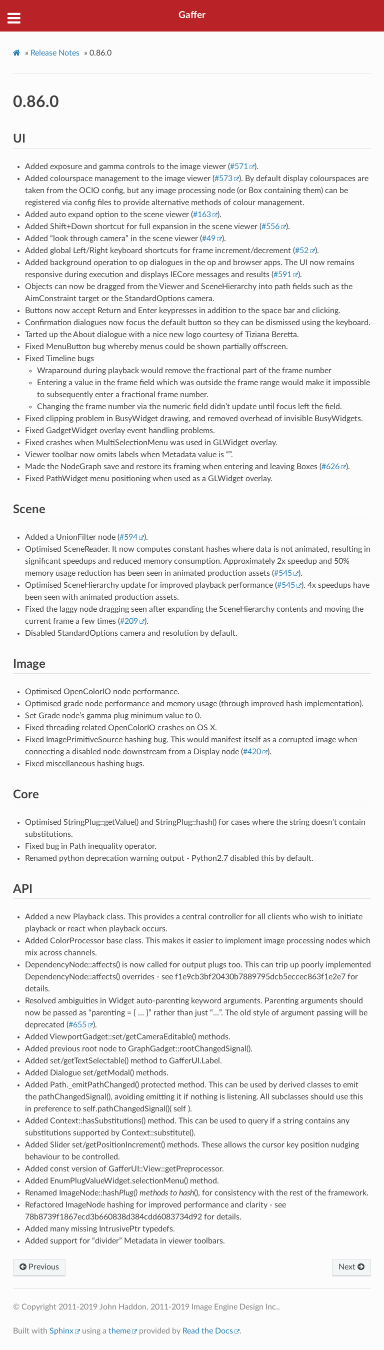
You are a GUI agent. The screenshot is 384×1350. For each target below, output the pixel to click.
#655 (77, 1025)
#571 (239, 167)
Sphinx (62, 1331)
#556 (271, 227)
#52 (301, 251)
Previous (39, 1267)
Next (351, 1267)
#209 (129, 621)
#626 (331, 467)
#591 (283, 275)
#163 (202, 215)
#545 (283, 573)
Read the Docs (207, 1331)
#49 (209, 239)
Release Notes (55, 53)
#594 (129, 537)
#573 (223, 179)
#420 (252, 752)
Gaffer (192, 15)
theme (119, 1331)
